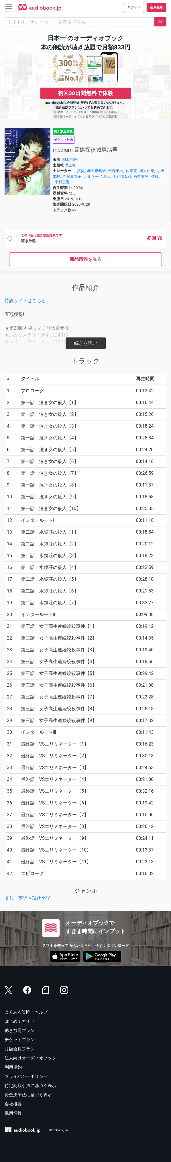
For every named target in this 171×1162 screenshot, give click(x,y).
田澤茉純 (115, 171)
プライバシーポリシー (26, 1076)
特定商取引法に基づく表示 (30, 1085)
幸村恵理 (62, 182)
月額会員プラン (20, 1048)
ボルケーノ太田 (97, 176)
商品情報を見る (86, 259)
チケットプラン (20, 1039)
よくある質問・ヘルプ (26, 1012)
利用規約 (13, 1067)
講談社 (70, 165)
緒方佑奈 (146, 171)
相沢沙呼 (69, 159)
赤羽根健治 (96, 171)
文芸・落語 (16, 898)
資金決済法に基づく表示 (28, 1094)
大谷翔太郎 (122, 176)
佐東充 (131, 171)
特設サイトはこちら (25, 300)
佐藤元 (156, 176)
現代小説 (41, 898)
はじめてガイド (20, 1021)
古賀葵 (78, 171)
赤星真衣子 (72, 176)
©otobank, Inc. (59, 1130)
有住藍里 (141, 176)
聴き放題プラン (20, 1030)
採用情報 (13, 1113)
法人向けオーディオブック (30, 1058)
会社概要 (13, 1104)
